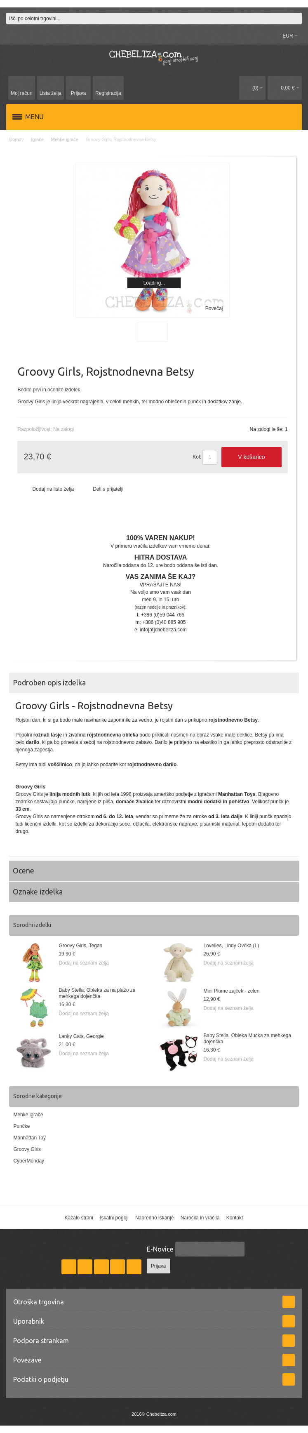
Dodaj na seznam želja (83, 963)
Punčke (21, 1126)
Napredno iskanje (154, 1218)
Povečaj (214, 308)
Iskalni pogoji (114, 1218)
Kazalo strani (79, 1218)
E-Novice (160, 1249)
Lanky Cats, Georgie (81, 1036)
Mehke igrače (28, 1115)
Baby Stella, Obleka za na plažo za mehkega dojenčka (97, 993)
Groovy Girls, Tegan (80, 945)
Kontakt (234, 1218)
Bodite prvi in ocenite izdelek (48, 390)
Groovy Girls (27, 1149)
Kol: (197, 457)
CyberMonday (28, 1161)
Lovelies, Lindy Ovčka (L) (231, 945)
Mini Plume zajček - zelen (231, 991)
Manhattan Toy (29, 1138)
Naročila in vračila (200, 1218)
